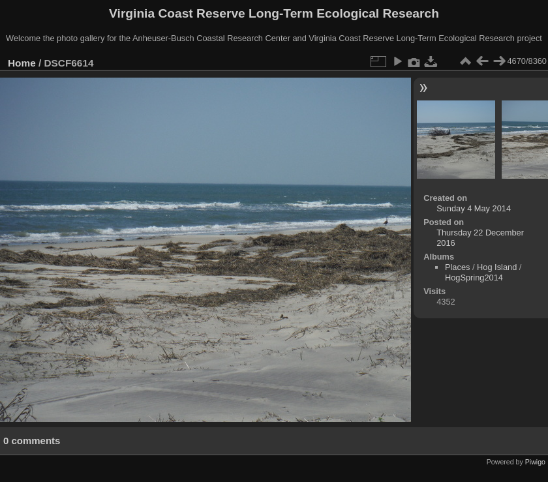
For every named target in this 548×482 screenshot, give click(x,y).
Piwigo (535, 462)
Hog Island (497, 267)
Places (457, 267)
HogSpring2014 (474, 277)
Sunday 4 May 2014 (473, 208)
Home (22, 62)
